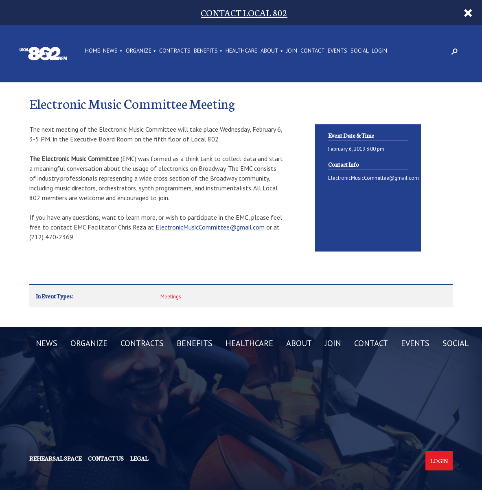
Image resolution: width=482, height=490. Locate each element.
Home (92, 51)
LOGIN (379, 51)
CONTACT (312, 51)
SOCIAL (360, 51)
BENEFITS (206, 51)
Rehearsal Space (55, 458)
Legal (139, 458)
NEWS (110, 51)
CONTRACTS (175, 51)
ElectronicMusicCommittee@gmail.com (210, 227)
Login (439, 461)
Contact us (106, 458)
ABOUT (269, 51)
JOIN (291, 51)
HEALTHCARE (241, 51)
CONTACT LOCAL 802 (244, 12)
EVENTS (337, 51)
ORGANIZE (138, 51)
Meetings (170, 296)
